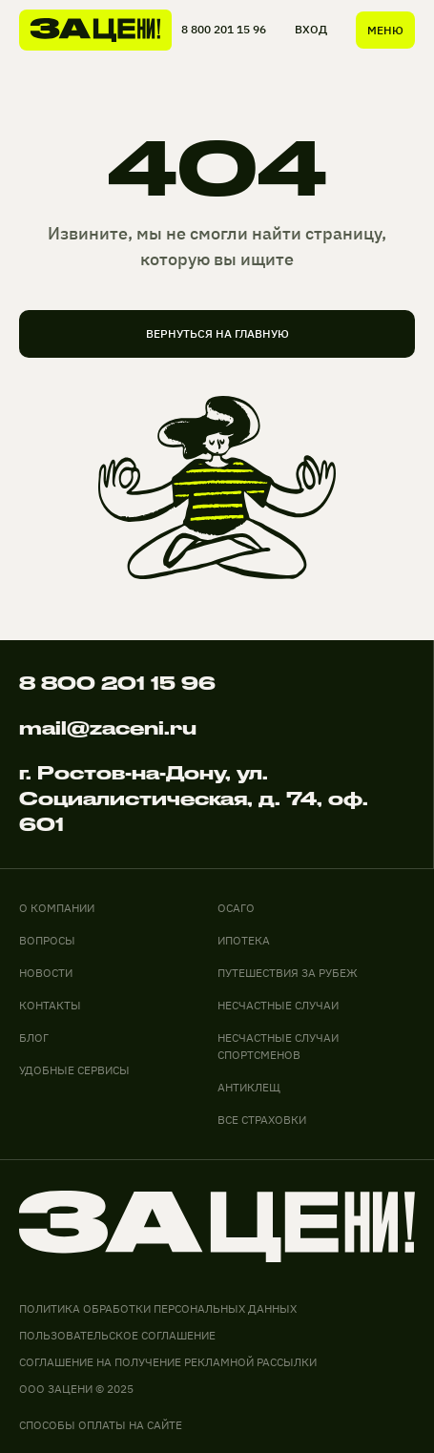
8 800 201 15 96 (223, 29)
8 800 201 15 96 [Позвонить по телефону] (117, 683)
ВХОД (311, 29)
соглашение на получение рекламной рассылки (168, 1362)
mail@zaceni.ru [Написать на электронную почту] (107, 727)
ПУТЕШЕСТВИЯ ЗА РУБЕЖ (287, 972)
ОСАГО (236, 908)
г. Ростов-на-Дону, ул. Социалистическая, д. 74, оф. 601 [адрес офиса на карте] (193, 798)
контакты (50, 1005)
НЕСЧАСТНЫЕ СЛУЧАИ (278, 1005)
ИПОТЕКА (243, 940)
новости (45, 972)
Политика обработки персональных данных (158, 1308)
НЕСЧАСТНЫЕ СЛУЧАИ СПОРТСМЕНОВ (278, 1046)
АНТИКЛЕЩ (248, 1087)
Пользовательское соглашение (117, 1335)
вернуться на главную (217, 333)
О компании (56, 908)
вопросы (47, 940)
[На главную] (95, 30)
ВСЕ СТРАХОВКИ (261, 1119)
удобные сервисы (74, 1070)
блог (34, 1037)
